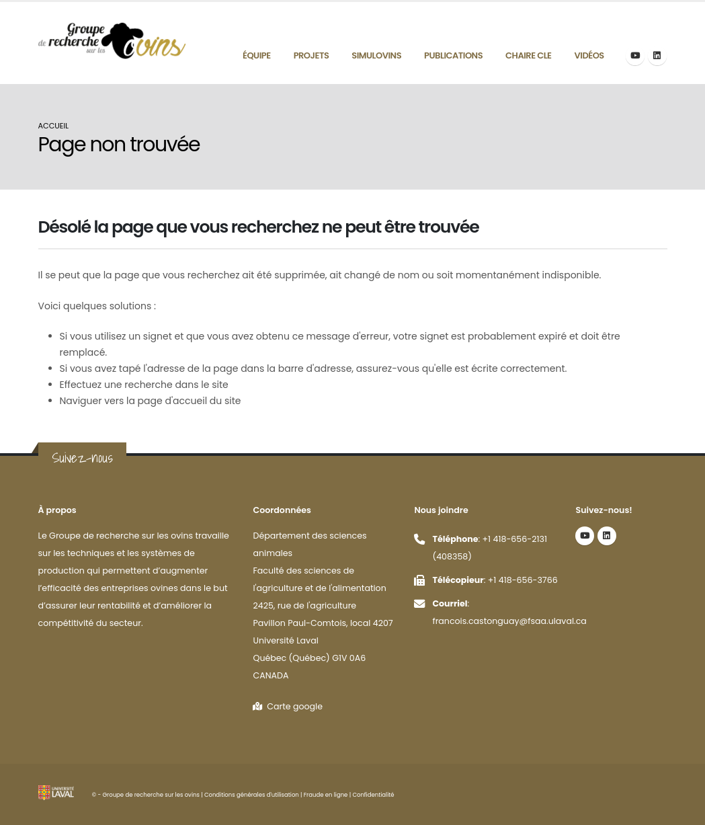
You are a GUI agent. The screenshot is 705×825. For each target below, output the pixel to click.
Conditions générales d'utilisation (251, 795)
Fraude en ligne (326, 795)
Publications (453, 55)
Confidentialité (373, 795)
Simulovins (376, 55)
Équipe (257, 55)
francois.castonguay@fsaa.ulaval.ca (509, 621)
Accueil (53, 125)
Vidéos (589, 55)
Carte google (287, 706)
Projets (311, 55)
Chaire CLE (528, 55)
